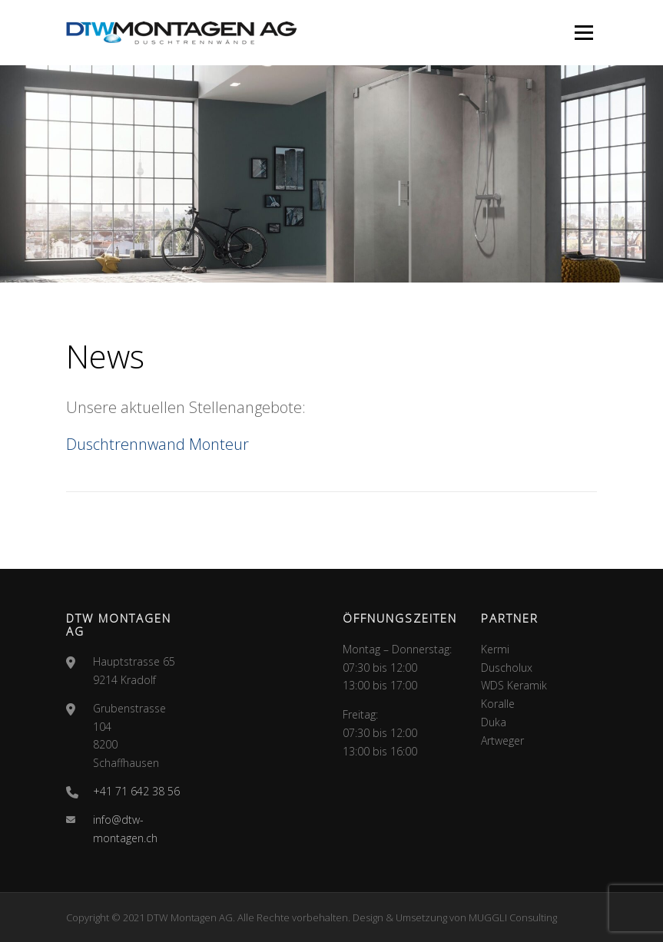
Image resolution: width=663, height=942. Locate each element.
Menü (583, 32)
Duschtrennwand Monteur (157, 444)
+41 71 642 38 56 (136, 791)
